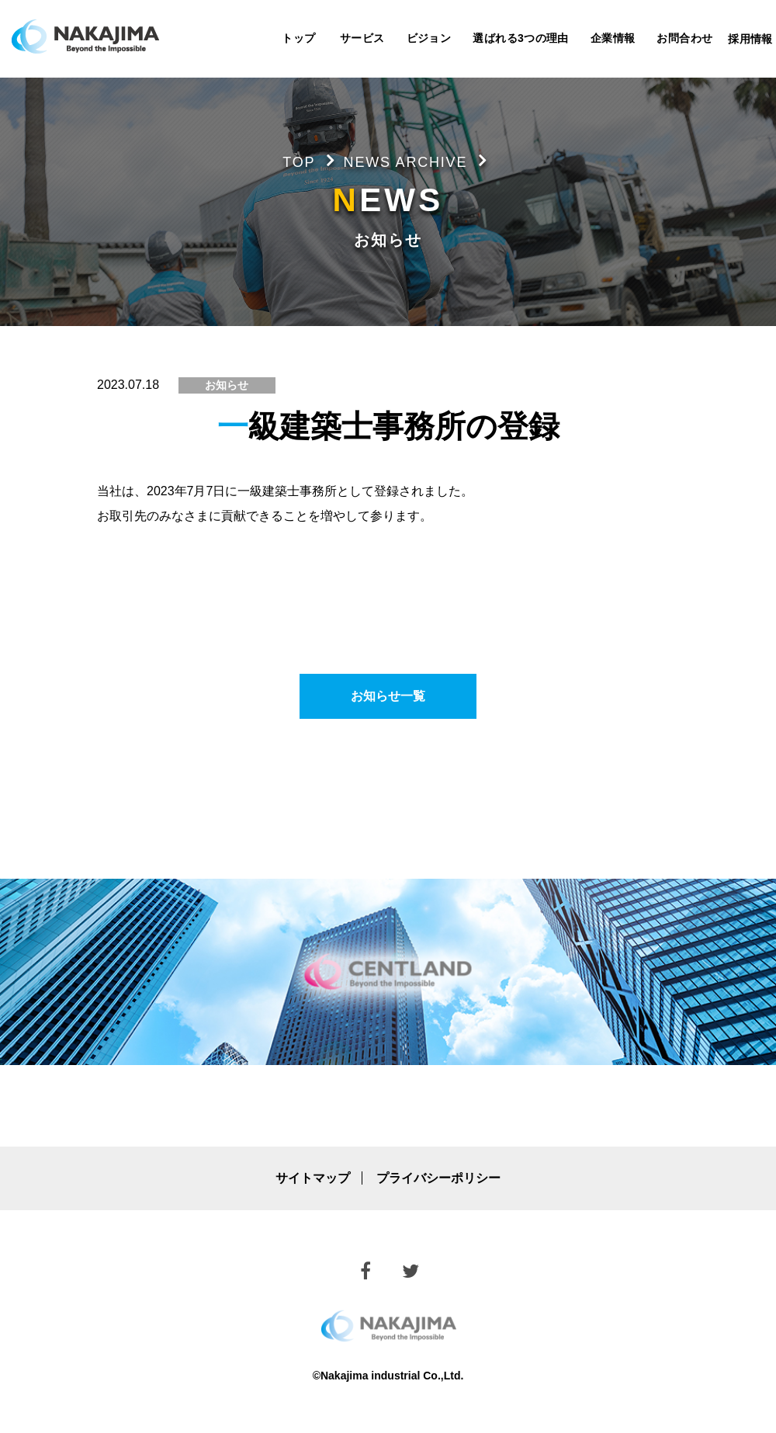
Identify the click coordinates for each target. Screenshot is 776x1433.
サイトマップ (312, 1178)
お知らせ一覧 (388, 696)
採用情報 (750, 39)
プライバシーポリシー (438, 1178)
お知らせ (226, 385)
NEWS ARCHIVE (406, 162)
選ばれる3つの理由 (521, 38)
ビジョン (429, 38)
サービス (362, 38)
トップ (298, 38)
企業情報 (613, 38)
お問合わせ (684, 38)
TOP (298, 162)
